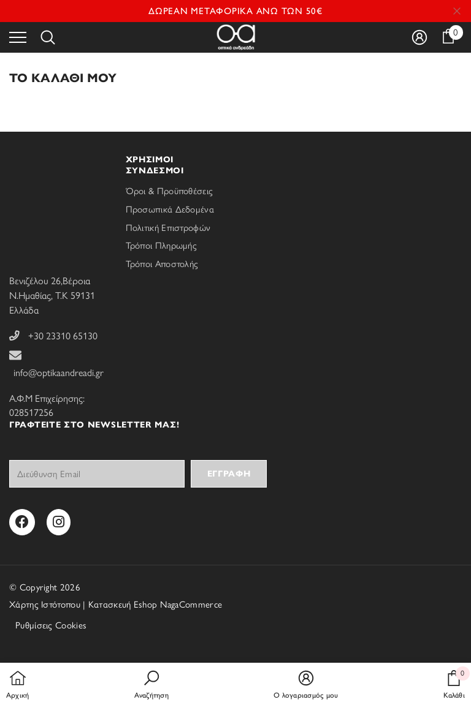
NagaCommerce (191, 604)
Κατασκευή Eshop (123, 604)
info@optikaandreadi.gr (58, 373)
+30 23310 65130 (63, 336)
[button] (151, 685)
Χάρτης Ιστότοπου (44, 604)
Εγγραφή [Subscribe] (229, 474)
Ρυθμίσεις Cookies (50, 625)
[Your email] (97, 474)
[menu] (17, 36)
